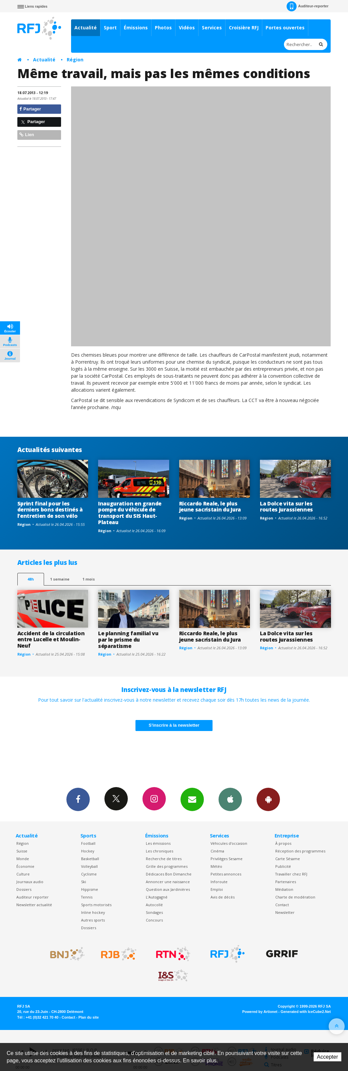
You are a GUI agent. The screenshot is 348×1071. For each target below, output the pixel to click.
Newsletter (285, 912)
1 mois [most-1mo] (88, 579)
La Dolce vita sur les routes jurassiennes (286, 506)
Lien (26, 134)
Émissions (136, 27)
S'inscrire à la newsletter (174, 725)
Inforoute (219, 881)
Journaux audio (29, 881)
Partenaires (285, 881)
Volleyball (89, 866)
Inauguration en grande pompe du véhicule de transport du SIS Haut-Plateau (129, 513)
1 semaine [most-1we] (59, 579)
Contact (282, 905)
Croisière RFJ (244, 27)
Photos (163, 27)
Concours (154, 920)
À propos (283, 843)
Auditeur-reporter (307, 6)
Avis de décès (223, 897)
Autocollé (154, 905)
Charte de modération (295, 897)
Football (88, 843)
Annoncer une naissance (168, 881)
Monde (22, 858)
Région (75, 59)
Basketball (90, 858)
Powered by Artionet (259, 1012)
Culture (23, 874)
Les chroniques (159, 851)
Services (212, 27)
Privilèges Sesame (227, 858)
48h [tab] (30, 579)
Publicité (283, 866)
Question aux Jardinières (168, 889)
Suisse (21, 851)
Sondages (154, 912)
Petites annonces (226, 874)
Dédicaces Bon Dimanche (169, 874)
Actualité (85, 27)
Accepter (327, 1057)
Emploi (217, 889)
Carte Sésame (287, 858)
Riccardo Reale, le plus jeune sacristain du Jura (210, 506)
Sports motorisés (96, 905)
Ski (83, 881)
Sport (110, 27)
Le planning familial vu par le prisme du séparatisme (128, 640)
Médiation (284, 889)
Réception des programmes (300, 851)
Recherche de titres (164, 858)
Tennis (86, 897)
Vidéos (187, 27)
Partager (30, 108)
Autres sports (93, 920)
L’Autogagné (156, 897)
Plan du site (88, 1017)
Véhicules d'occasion (229, 843)
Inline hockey (93, 912)
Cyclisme (89, 874)
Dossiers (23, 889)
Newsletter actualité (34, 905)
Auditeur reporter (32, 897)
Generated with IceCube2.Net (306, 1012)
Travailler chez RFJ (291, 874)
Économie (25, 866)
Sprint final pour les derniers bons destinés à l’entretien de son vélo (50, 510)
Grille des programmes (167, 866)
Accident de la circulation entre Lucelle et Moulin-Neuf (51, 640)
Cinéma (217, 851)
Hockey (87, 851)
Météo (216, 866)
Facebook (78, 799)
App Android (268, 799)
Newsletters (192, 799)
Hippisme (89, 889)
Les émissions (158, 843)
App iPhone (230, 799)
